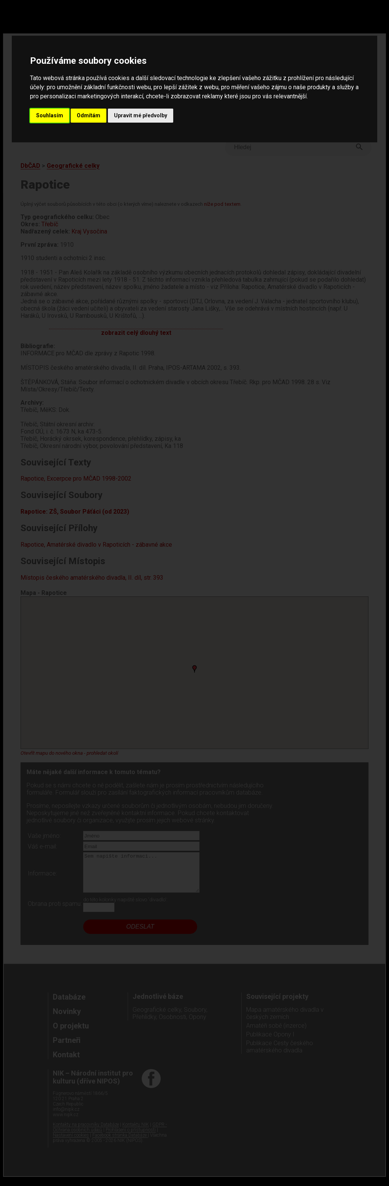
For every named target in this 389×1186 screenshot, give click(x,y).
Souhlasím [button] (49, 115)
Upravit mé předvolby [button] (140, 115)
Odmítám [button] (88, 115)
